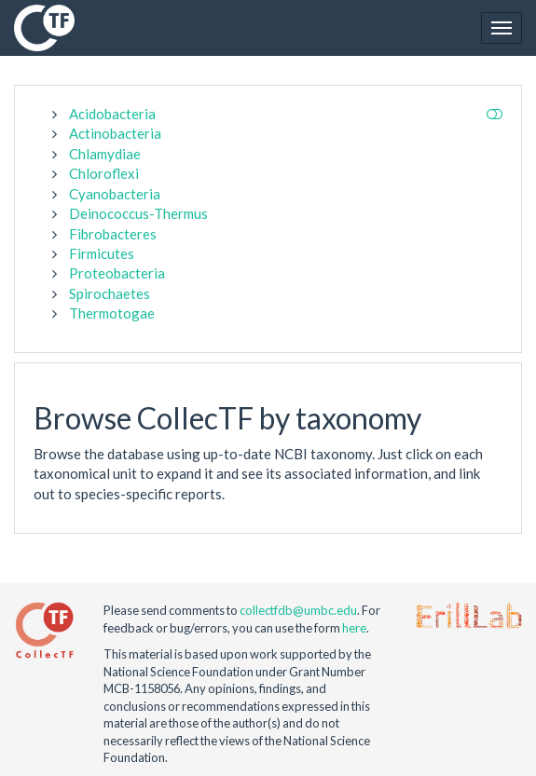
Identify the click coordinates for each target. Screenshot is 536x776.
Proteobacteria (117, 273)
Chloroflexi (104, 173)
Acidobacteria (112, 113)
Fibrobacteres (113, 233)
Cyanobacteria (114, 193)
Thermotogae (112, 313)
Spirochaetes (109, 293)
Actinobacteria (115, 133)
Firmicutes (101, 253)
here (354, 627)
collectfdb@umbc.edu (298, 610)
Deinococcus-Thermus (138, 213)
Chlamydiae (105, 153)
